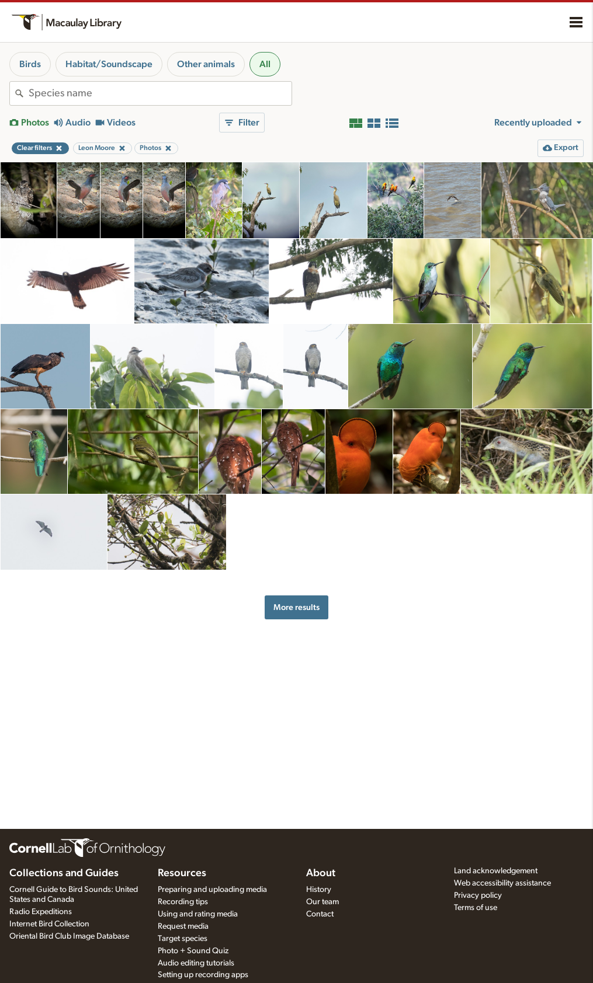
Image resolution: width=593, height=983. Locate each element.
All (265, 64)
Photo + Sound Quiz (193, 951)
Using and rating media (198, 914)
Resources (182, 873)
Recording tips (183, 902)
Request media (183, 926)
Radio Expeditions (40, 912)
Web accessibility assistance (502, 883)
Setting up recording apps (203, 975)
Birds (30, 64)
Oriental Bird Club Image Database (69, 936)
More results (296, 607)
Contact (320, 914)
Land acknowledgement (495, 871)
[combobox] (160, 93)
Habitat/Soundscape (108, 64)
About (320, 873)
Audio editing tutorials (196, 963)
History (318, 890)
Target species (182, 939)
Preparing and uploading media (212, 890)
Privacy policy (478, 895)
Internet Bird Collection (49, 924)
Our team (322, 902)
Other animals (206, 64)
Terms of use (475, 908)
